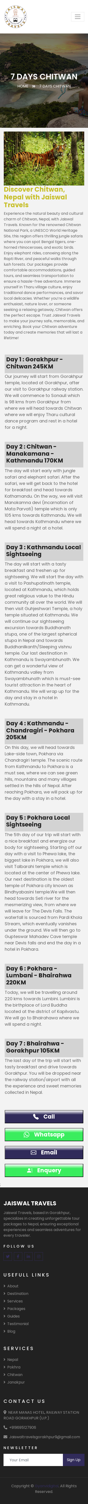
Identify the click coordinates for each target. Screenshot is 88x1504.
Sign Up (73, 1460)
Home (22, 86)
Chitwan (13, 1374)
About (11, 1286)
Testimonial (16, 1323)
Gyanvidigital (46, 1486)
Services (13, 1301)
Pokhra (12, 1367)
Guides (12, 1316)
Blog (9, 1331)
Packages (14, 1308)
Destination (16, 1293)
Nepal (11, 1359)
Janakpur (14, 1382)
